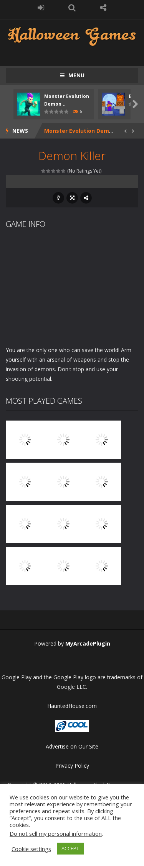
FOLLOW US (103, 7)
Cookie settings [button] (31, 848)
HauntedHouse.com (72, 705)
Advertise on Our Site (72, 746)
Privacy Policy (72, 765)
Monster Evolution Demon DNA (86, 130)
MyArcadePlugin (87, 643)
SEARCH (72, 7)
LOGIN (41, 7)
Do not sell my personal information (56, 833)
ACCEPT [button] (70, 848)
